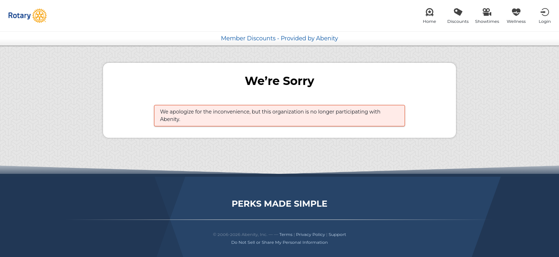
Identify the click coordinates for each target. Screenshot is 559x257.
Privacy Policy (310, 234)
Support (337, 234)
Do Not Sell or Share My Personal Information (279, 242)
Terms (286, 234)
